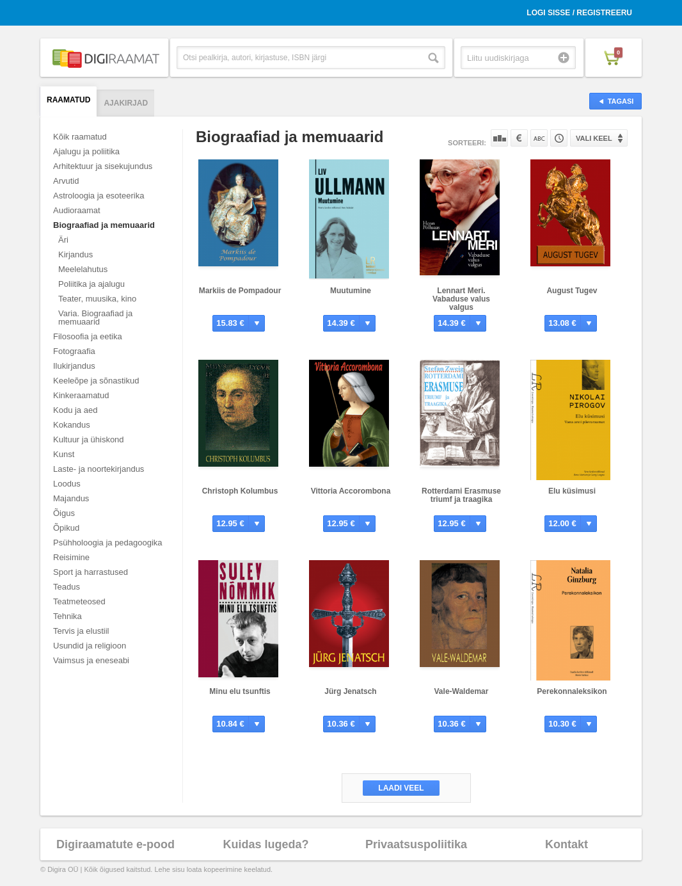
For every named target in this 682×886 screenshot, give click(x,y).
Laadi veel (401, 788)
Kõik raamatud (80, 136)
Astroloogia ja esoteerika (98, 195)
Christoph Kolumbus (240, 491)
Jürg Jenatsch (350, 691)
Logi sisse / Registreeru (579, 12)
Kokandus (71, 425)
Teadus (66, 587)
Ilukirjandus (74, 366)
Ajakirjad (126, 103)
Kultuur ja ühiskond (88, 439)
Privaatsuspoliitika (416, 844)
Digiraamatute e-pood (115, 844)
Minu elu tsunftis (239, 691)
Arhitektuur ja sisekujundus (102, 166)
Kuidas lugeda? (265, 844)
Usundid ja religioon (89, 645)
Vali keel (594, 138)
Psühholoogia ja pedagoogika (108, 542)
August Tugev (571, 290)
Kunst (63, 454)
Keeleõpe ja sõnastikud (96, 380)
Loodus (67, 483)
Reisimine (71, 557)
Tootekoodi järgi (558, 138)
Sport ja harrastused (90, 572)
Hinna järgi (519, 138)
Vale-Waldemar (461, 691)
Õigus (64, 513)
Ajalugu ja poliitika (86, 151)
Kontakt (566, 844)
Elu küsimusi (572, 491)
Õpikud (66, 528)
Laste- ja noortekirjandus (98, 469)
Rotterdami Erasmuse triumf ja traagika (461, 495)
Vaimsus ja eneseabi (91, 660)
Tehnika (67, 616)
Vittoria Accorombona (351, 491)
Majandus (71, 498)
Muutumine (350, 290)
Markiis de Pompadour (240, 290)
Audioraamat (76, 210)
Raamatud (68, 99)
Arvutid (66, 181)
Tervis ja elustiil (81, 631)
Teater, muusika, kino (97, 298)
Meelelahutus (82, 269)
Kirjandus (75, 254)
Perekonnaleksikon (572, 691)
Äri (63, 240)
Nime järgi (539, 138)
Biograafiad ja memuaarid (104, 225)
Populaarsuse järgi (499, 138)
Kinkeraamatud (81, 395)
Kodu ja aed (75, 410)
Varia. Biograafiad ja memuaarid (95, 317)
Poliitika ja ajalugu (91, 284)
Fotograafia (74, 351)
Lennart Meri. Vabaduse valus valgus (461, 299)
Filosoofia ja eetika (87, 336)
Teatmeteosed (79, 601)
